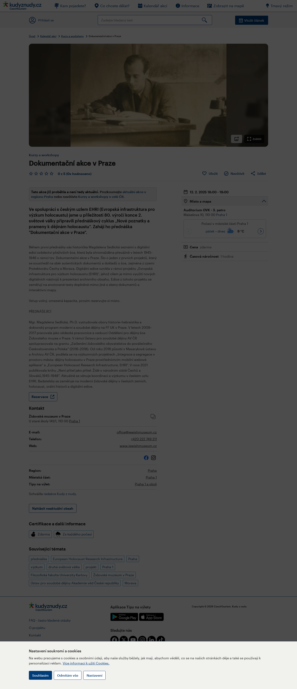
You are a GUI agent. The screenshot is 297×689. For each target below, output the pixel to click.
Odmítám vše (67, 675)
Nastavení (94, 675)
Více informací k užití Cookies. (86, 663)
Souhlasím (40, 675)
